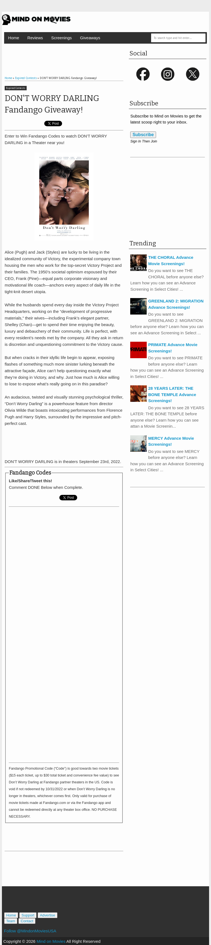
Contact (27, 921)
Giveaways (90, 37)
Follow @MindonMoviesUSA (30, 931)
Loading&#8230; (64, 633)
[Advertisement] (69, 54)
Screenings (61, 37)
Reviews (35, 37)
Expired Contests (15, 88)
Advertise (47, 915)
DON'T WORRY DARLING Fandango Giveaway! (52, 104)
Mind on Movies (51, 941)
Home (13, 37)
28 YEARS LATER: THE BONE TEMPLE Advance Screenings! (172, 394)
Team (10, 921)
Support (27, 915)
